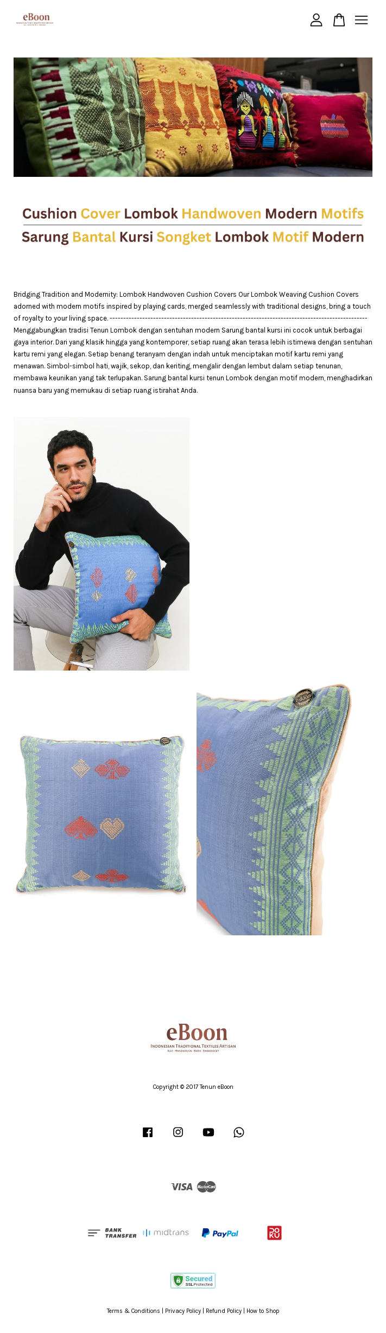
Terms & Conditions (133, 1311)
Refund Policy (224, 1311)
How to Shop (263, 1311)
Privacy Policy (183, 1311)
